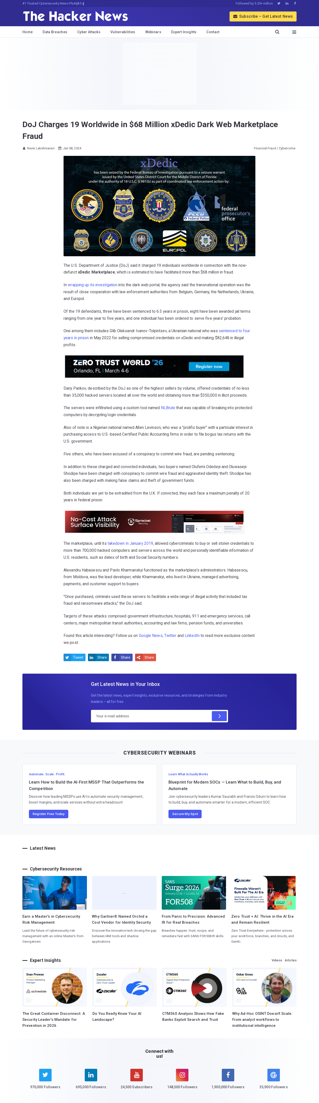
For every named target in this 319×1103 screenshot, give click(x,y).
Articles (291, 960)
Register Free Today (49, 814)
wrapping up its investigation (92, 284)
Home (27, 32)
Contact (212, 32)
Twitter (170, 635)
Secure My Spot (185, 814)
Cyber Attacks (88, 32)
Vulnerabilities (122, 32)
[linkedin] (91, 1082)
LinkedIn (192, 635)
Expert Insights (184, 32)
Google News (150, 635)
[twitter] (45, 1082)
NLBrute (168, 407)
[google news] (273, 1080)
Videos (277, 960)
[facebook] (228, 1082)
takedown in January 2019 (130, 543)
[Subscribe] (219, 716)
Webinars (153, 32)
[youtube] (136, 1082)
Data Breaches (55, 32)
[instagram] (182, 1082)
